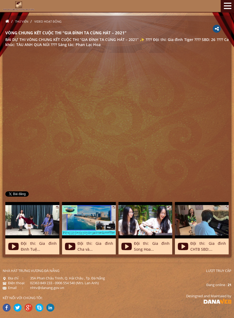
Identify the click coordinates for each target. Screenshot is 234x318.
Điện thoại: (14, 282)
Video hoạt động (47, 21)
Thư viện (21, 21)
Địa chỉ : (13, 278)
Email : (13, 287)
